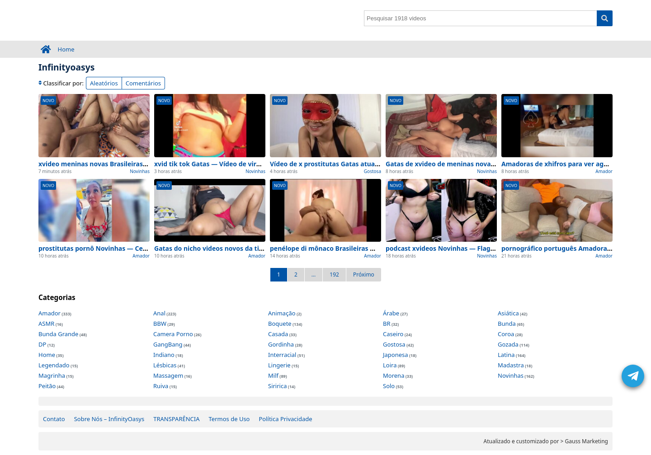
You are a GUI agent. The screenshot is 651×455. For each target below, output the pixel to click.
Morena (393, 375)
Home (66, 49)
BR (387, 323)
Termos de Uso (229, 419)
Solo (389, 386)
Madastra (511, 365)
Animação (282, 313)
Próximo (363, 274)
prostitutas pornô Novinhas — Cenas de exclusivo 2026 (124, 248)
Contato (54, 419)
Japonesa (395, 355)
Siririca (277, 386)
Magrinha (51, 375)
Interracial (282, 355)
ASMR (46, 323)
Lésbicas (164, 365)
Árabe (391, 313)
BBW (159, 323)
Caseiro (393, 334)
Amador (604, 171)
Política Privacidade (285, 419)
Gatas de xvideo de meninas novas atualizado (457, 163)
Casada (278, 334)
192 (334, 274)
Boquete (280, 323)
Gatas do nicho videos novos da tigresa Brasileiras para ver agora (256, 248)
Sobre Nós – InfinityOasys (109, 419)
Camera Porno (173, 334)
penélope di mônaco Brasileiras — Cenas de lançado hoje (359, 248)
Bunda (507, 323)
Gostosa (372, 171)
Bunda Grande (58, 334)
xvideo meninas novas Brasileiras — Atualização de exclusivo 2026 (141, 163)
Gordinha (281, 344)
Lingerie (279, 365)
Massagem (168, 375)
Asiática (508, 313)
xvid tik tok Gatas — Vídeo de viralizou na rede (227, 163)
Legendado (54, 365)
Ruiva (160, 386)
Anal (159, 313)
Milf (273, 375)
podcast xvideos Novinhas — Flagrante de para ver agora (475, 248)
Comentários (143, 83)
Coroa (506, 334)
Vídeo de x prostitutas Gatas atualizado (331, 163)
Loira (389, 365)
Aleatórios (104, 83)
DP (42, 344)
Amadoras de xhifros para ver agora (557, 163)
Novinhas (140, 171)
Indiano (164, 355)
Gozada (508, 344)
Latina (506, 355)
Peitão (47, 386)
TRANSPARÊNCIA (176, 419)
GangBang (168, 344)
